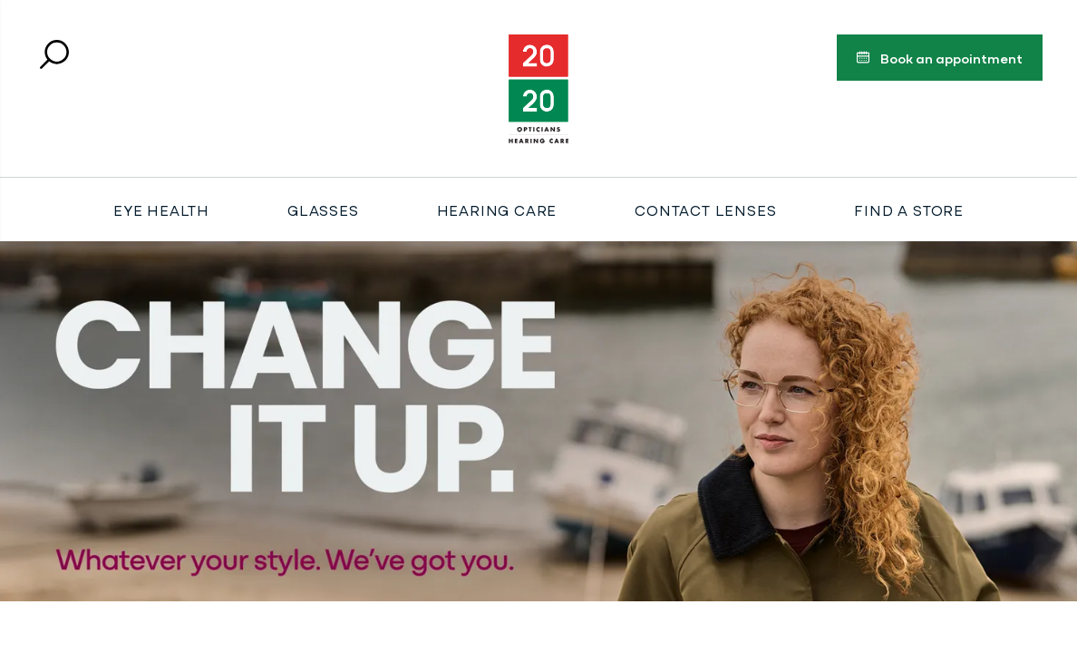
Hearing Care (497, 209)
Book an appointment (939, 60)
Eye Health (161, 209)
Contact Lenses (705, 209)
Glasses (323, 209)
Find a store (909, 209)
